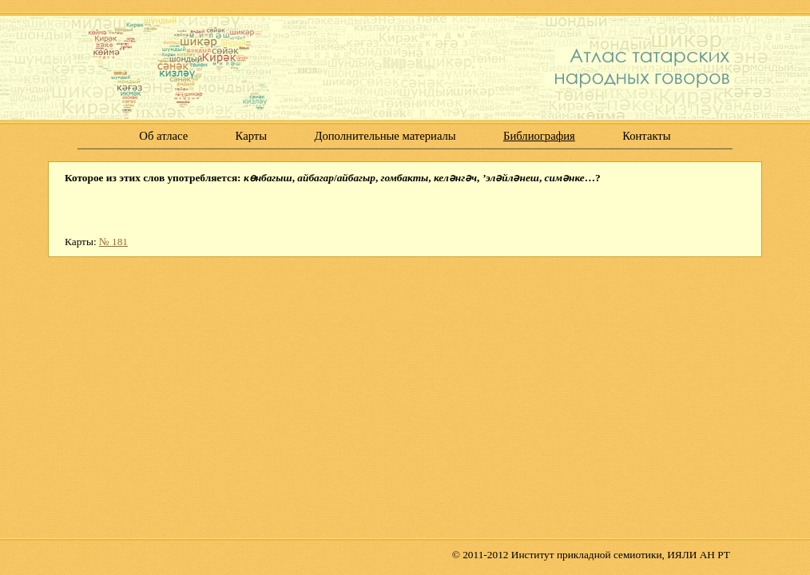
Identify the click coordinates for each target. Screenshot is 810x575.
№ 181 (113, 242)
